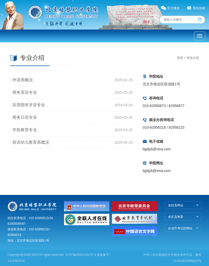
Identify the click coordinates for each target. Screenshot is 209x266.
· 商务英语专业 (23, 92)
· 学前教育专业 (23, 130)
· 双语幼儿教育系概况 (29, 142)
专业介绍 (193, 58)
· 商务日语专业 (23, 117)
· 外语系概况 (21, 80)
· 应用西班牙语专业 (27, 105)
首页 (180, 58)
